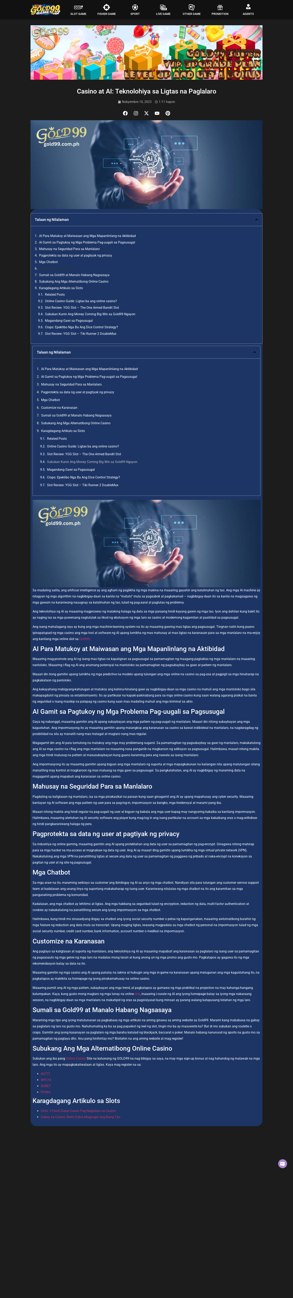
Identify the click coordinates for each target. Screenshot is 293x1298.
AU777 (45, 1074)
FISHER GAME (106, 13)
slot (137, 994)
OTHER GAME (192, 13)
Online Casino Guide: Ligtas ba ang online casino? (81, 301)
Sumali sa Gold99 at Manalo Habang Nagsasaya (74, 275)
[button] (256, 220)
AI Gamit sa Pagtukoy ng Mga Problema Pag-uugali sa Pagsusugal (87, 243)
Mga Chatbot (48, 262)
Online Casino (76, 1059)
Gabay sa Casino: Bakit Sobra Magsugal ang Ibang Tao (80, 1117)
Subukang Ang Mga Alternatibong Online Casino (73, 282)
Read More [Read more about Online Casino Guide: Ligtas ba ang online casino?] (36, 1219)
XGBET (46, 1086)
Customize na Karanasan (57, 269)
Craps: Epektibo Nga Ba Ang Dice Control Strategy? (81, 327)
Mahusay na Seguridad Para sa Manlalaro (69, 249)
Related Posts (55, 295)
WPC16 (46, 1080)
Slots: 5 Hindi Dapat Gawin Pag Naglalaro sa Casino (78, 1111)
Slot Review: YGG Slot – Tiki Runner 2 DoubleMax (80, 334)
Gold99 (84, 639)
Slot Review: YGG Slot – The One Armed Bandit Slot (82, 308)
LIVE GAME (163, 13)
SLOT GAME (78, 13)
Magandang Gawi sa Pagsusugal (69, 321)
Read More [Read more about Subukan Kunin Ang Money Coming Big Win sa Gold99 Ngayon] (195, 1219)
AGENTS (248, 13)
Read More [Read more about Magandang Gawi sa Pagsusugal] (36, 1295)
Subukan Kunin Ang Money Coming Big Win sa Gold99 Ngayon (90, 314)
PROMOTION (220, 13)
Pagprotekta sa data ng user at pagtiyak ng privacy (75, 256)
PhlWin (46, 1092)
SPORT (135, 13)
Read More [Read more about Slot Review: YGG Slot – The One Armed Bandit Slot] (116, 1219)
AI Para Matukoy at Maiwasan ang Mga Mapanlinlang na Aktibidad (87, 236)
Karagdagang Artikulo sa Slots (61, 288)
